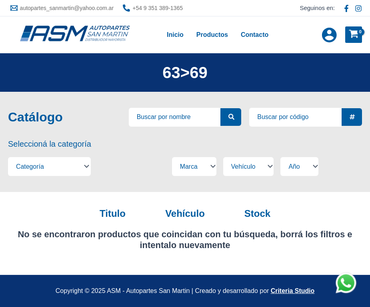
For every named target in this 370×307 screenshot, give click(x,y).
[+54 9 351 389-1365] (153, 8)
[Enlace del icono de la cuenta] (329, 35)
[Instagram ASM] (358, 8)
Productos (212, 34)
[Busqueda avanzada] (174, 117)
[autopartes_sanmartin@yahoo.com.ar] (62, 8)
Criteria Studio (292, 290)
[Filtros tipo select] (46, 166)
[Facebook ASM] (346, 8)
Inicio (175, 34)
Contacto (254, 34)
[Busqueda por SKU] (295, 117)
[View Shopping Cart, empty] (353, 34)
